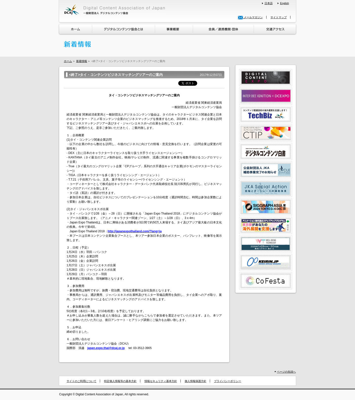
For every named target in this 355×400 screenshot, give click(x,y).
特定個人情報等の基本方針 (120, 381)
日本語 (269, 3)
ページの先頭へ (286, 371)
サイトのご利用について (81, 381)
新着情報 (81, 61)
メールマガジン (250, 17)
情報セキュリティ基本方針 (160, 381)
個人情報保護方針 (195, 381)
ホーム (68, 61)
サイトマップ (278, 17)
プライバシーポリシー (227, 381)
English (284, 3)
